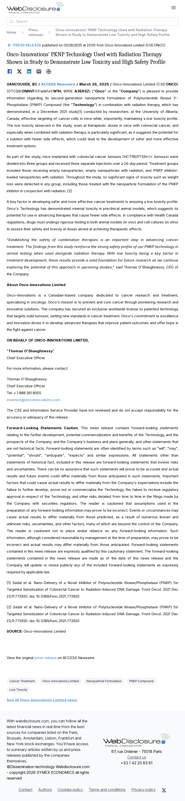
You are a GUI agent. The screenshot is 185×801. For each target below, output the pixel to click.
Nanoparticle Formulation (104, 681)
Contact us (136, 757)
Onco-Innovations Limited (60, 681)
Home (11, 32)
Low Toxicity (18, 689)
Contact (25, 789)
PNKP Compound (141, 681)
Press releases (36, 32)
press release (45, 657)
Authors (45, 789)
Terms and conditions (107, 789)
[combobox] (92, 21)
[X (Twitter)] (163, 790)
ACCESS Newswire (58, 84)
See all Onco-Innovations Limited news (42, 700)
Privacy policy (143, 789)
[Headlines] (35, 7)
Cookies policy (70, 789)
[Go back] (24, 45)
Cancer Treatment (22, 681)
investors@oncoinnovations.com (33, 400)
